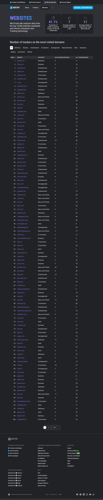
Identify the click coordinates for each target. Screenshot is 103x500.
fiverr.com (20, 64)
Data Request (42, 482)
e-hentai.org (21, 286)
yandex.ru (20, 355)
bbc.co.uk (20, 210)
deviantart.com (22, 279)
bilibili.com (20, 148)
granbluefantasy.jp (23, 308)
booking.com (21, 213)
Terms (47, 496)
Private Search (35, 2)
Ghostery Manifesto (73, 452)
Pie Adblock (41, 460)
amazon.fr (20, 144)
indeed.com (21, 261)
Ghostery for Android (15, 487)
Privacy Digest (65, 2)
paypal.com (21, 293)
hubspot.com (21, 348)
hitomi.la (20, 344)
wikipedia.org (21, 90)
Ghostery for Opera (14, 482)
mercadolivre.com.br (23, 403)
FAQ (39, 474)
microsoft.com (21, 177)
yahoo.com (20, 115)
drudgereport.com (22, 217)
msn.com (20, 130)
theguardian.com (22, 221)
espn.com (20, 275)
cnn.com (20, 301)
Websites (45, 7)
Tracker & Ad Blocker (18, 2)
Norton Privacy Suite (44, 457)
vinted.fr (19, 366)
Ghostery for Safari (14, 479)
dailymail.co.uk (22, 315)
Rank (13, 57)
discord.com (21, 417)
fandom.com (21, 141)
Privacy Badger (42, 462)
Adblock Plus (41, 452)
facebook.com (21, 79)
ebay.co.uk (20, 206)
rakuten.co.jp (21, 304)
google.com (21, 61)
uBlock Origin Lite (43, 467)
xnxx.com (20, 323)
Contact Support (42, 477)
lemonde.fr (20, 272)
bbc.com (20, 395)
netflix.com (20, 381)
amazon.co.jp (21, 162)
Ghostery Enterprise (73, 460)
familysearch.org (22, 341)
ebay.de (19, 334)
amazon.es (20, 374)
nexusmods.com (22, 173)
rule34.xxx (20, 250)
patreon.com (21, 392)
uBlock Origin (41, 465)
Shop (68, 462)
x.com (19, 82)
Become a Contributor (83, 8)
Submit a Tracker (43, 479)
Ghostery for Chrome (15, 474)
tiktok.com (20, 181)
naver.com (20, 199)
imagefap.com (21, 406)
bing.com (20, 104)
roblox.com (20, 159)
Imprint (60, 496)
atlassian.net (21, 326)
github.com (20, 93)
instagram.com (22, 86)
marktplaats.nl (21, 421)
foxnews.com (21, 268)
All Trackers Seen (82, 57)
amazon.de (20, 126)
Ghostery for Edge (14, 484)
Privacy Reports (73, 455)
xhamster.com (21, 112)
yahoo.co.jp (21, 97)
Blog (68, 465)
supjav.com (21, 337)
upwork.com (21, 384)
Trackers (35, 7)
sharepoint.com (22, 155)
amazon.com (21, 75)
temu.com (20, 184)
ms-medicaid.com (23, 188)
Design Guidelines (43, 484)
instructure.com (22, 253)
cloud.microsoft (22, 363)
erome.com (20, 352)
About (27, 7)
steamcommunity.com (24, 312)
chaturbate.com (22, 224)
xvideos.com (21, 152)
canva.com (20, 264)
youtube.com (21, 68)
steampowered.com (23, 290)
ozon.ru (19, 243)
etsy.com (20, 246)
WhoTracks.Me (50, 2)
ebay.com (20, 119)
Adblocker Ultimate (43, 455)
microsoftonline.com (23, 239)
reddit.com (20, 72)
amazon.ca (20, 235)
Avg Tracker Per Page (62, 57)
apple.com (20, 377)
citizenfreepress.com (23, 232)
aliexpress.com (22, 137)
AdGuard (40, 449)
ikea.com (20, 399)
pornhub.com (21, 122)
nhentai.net (20, 359)
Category (41, 57)
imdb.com (20, 170)
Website (19, 57)
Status (69, 449)
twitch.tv (20, 108)
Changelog (70, 467)
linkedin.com (21, 101)
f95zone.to (20, 410)
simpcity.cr (20, 257)
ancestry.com (21, 388)
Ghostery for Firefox (15, 477)
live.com (20, 203)
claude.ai (20, 297)
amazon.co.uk (21, 166)
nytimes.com (21, 195)
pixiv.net (19, 330)
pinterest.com (21, 192)
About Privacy (42, 487)
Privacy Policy (53, 496)
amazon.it (20, 319)
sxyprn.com (21, 414)
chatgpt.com (21, 133)
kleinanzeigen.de (22, 228)
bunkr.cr (19, 370)
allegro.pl (20, 283)
